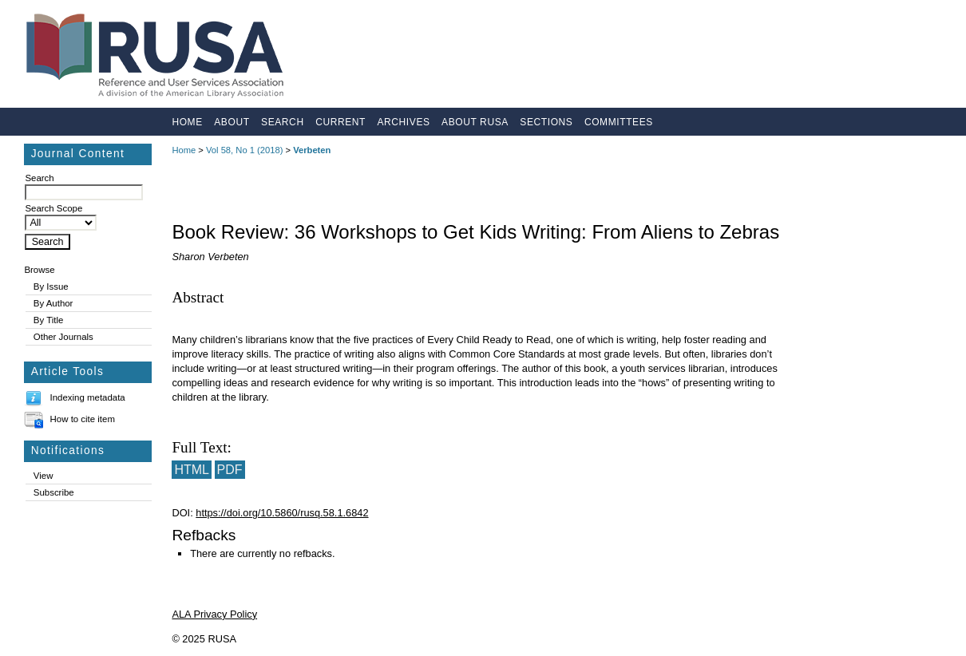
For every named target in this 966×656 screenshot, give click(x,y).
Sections (546, 122)
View (43, 475)
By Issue (51, 286)
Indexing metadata (87, 397)
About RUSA (475, 122)
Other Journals (63, 337)
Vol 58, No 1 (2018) (244, 150)
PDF (230, 469)
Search (282, 122)
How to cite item (82, 419)
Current (340, 122)
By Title (49, 320)
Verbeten (312, 150)
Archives (403, 122)
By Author (53, 303)
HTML (191, 469)
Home (187, 122)
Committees (618, 122)
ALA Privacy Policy (214, 614)
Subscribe (54, 492)
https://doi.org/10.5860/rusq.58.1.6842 (282, 513)
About (231, 122)
